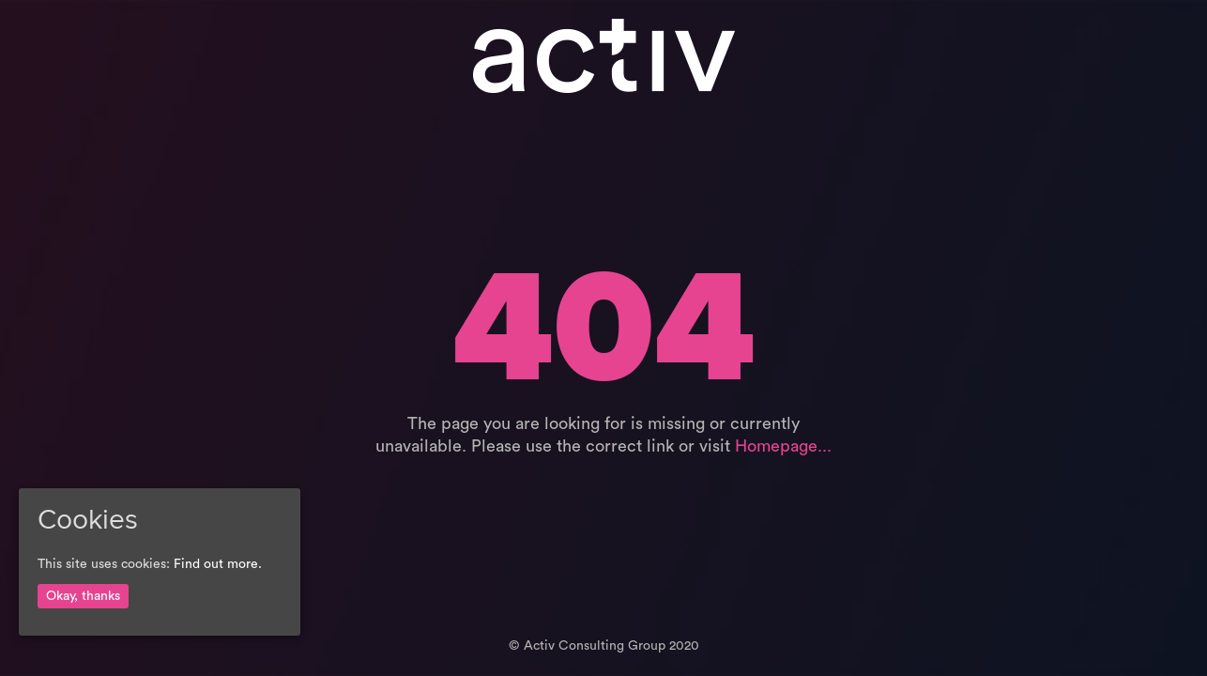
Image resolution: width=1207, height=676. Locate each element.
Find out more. (218, 564)
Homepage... (783, 446)
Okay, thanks (83, 596)
